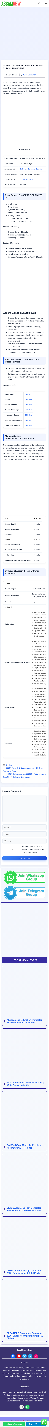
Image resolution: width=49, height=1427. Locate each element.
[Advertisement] (24, 34)
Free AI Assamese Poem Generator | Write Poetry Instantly (25, 1083)
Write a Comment (29, 75)
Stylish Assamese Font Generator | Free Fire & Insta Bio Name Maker (24, 1209)
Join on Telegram (36, 1424)
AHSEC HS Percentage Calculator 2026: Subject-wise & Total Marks (24, 1271)
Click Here (28, 394)
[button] (39, 3)
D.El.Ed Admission (26, 179)
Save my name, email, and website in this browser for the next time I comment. (33, 849)
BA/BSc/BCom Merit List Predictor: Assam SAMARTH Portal (24, 1146)
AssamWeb (20, 1421)
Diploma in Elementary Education (31, 169)
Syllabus (9, 765)
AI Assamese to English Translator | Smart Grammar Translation (25, 1021)
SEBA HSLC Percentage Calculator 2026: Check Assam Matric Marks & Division (25, 1336)
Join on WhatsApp (14, 1424)
